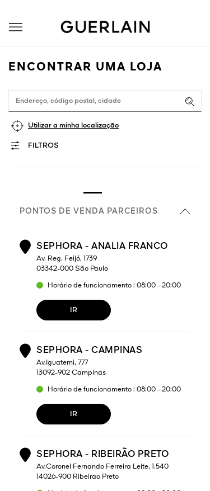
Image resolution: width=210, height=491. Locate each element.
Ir (73, 310)
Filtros (43, 145)
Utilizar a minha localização (73, 125)
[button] (15, 27)
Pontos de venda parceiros (105, 211)
